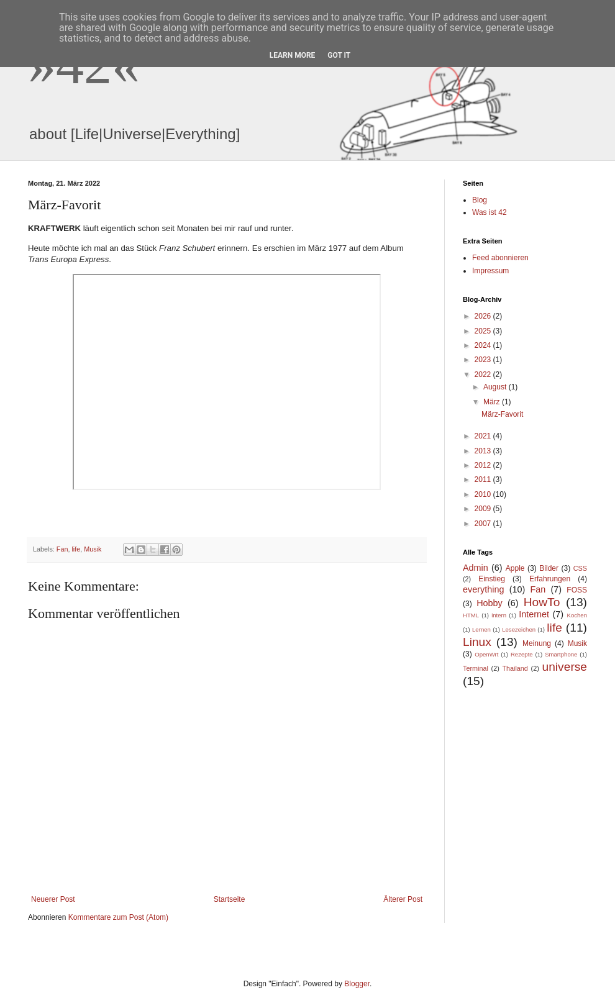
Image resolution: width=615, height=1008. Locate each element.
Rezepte (522, 654)
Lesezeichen (518, 629)
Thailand (514, 668)
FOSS (577, 590)
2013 (484, 451)
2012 (484, 465)
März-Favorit (502, 414)
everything (483, 589)
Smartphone (561, 654)
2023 (484, 359)
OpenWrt (486, 654)
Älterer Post (402, 899)
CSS (580, 568)
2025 (484, 331)
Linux (477, 641)
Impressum (490, 270)
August (496, 387)
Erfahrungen (549, 578)
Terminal (475, 668)
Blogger (357, 983)
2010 (484, 494)
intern (498, 615)
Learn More (293, 55)
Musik (92, 549)
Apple (515, 568)
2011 (484, 479)
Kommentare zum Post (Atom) (118, 917)
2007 (484, 523)
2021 (484, 436)
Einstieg (491, 578)
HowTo (542, 602)
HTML (471, 615)
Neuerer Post (53, 899)
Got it (338, 55)
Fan (62, 549)
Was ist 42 (489, 212)
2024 (484, 345)
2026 (484, 316)
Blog (479, 200)
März (492, 401)
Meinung (536, 643)
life (75, 549)
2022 (484, 374)
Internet (534, 614)
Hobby (489, 603)
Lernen (481, 629)
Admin (475, 568)
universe (565, 666)
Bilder (548, 568)
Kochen (577, 615)
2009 (484, 508)
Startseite (229, 899)
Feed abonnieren (500, 257)
